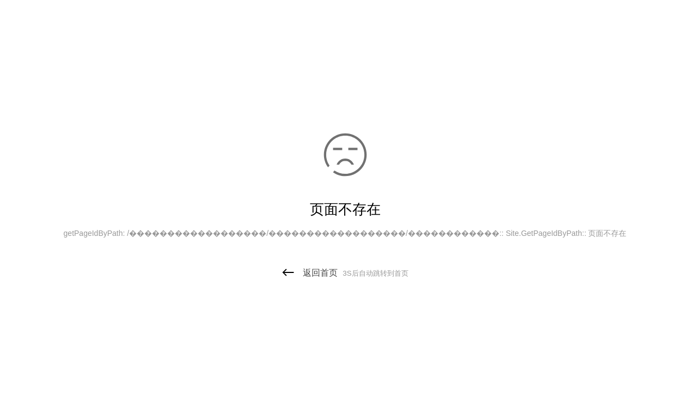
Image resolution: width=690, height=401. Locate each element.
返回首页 (345, 272)
